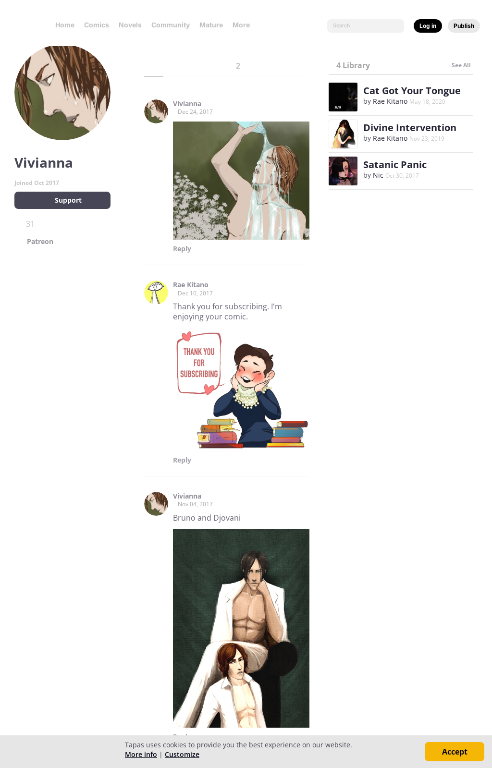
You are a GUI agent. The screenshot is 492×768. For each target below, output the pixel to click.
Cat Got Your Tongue (412, 90)
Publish (464, 25)
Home (64, 25)
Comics (96, 25)
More (244, 25)
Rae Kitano (191, 284)
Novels (130, 25)
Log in (427, 25)
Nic (378, 175)
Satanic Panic (395, 164)
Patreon (40, 241)
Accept (454, 751)
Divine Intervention (409, 127)
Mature (211, 25)
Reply (182, 248)
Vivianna (187, 103)
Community (170, 25)
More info (141, 754)
